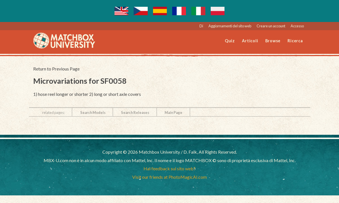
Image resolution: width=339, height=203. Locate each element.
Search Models (92, 112)
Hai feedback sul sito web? (169, 168)
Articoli (250, 40)
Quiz (230, 40)
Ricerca (295, 40)
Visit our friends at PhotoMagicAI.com (169, 177)
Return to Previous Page (56, 68)
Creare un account (271, 26)
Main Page (173, 112)
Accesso (297, 26)
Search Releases (135, 112)
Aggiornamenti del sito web (229, 26)
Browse (273, 40)
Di (201, 26)
